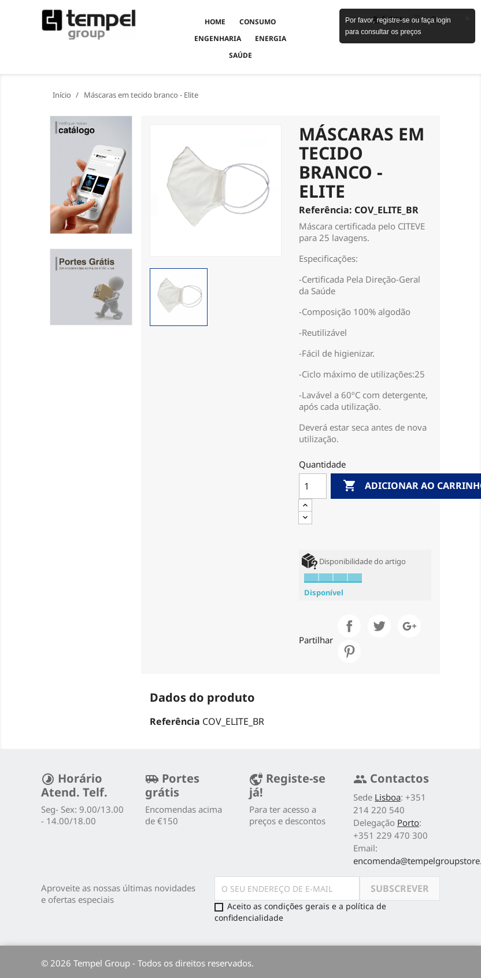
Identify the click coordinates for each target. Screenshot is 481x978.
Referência (175, 721)
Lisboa (388, 797)
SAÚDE (240, 55)
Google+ (409, 626)
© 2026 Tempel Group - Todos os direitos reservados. (147, 963)
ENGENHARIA (217, 38)
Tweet (379, 626)
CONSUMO (257, 22)
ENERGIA (270, 38)
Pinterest (349, 651)
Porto (408, 822)
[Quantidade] (313, 486)
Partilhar (349, 626)
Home (215, 22)
